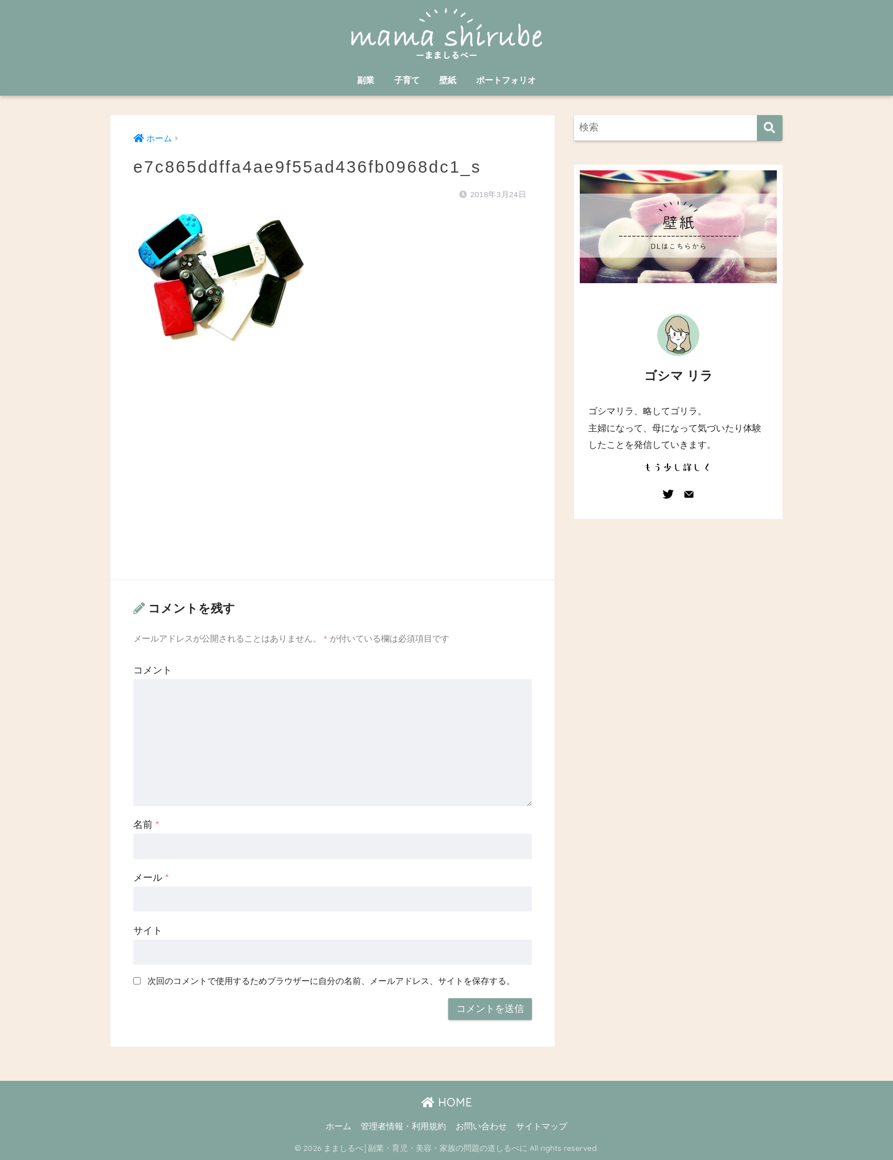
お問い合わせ (481, 1126)
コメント (152, 670)
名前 (146, 824)
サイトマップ (541, 1126)
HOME (446, 1102)
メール (151, 877)
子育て (407, 80)
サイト (147, 930)
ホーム (338, 1126)
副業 (365, 80)
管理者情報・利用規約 (403, 1126)
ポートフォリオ (506, 80)
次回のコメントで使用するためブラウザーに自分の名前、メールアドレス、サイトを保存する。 (331, 981)
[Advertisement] (332, 472)
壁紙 (447, 80)
